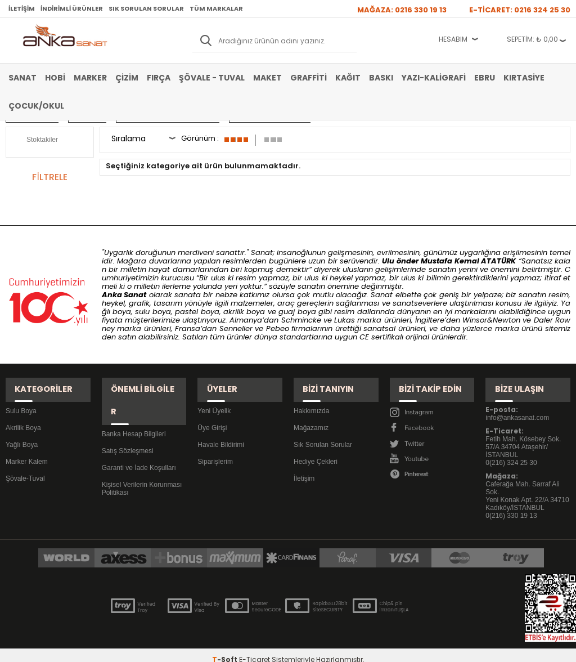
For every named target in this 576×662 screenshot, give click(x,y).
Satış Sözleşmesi (128, 416)
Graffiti (308, 77)
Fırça (158, 77)
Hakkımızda (311, 399)
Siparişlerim (215, 450)
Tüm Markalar (216, 8)
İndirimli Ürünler (71, 8)
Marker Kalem (27, 450)
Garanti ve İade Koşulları (139, 433)
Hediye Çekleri (316, 450)
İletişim (21, 8)
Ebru (484, 77)
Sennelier (236, 328)
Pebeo (277, 328)
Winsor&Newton (491, 320)
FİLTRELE (49, 177)
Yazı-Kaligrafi (434, 77)
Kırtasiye (523, 77)
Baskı (381, 77)
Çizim (126, 77)
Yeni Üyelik (214, 399)
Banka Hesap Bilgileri (134, 399)
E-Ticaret (254, 647)
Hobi (55, 77)
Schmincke (301, 320)
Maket (267, 77)
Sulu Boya (21, 399)
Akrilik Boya (23, 416)
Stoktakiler (34, 140)
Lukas (344, 320)
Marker (90, 77)
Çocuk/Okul (36, 105)
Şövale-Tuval (25, 467)
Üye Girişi (212, 416)
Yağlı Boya (22, 433)
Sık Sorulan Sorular (146, 8)
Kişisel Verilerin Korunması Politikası (142, 454)
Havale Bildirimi (220, 433)
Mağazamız (311, 416)
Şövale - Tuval (212, 77)
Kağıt (348, 77)
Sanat (22, 77)
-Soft (225, 647)
